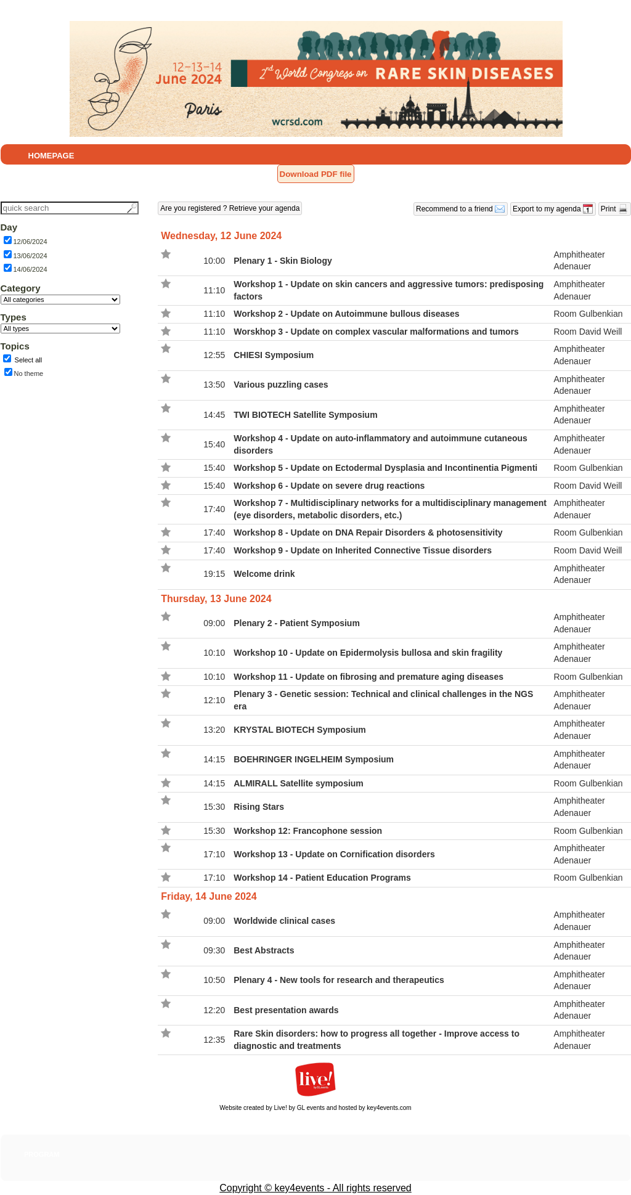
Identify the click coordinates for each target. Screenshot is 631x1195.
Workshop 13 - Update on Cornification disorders (334, 854)
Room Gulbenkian (587, 314)
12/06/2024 (30, 241)
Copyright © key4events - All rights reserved (315, 1188)
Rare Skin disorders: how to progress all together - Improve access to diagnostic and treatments (376, 1040)
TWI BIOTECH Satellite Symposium (305, 415)
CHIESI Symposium (274, 355)
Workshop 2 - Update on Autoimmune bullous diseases (346, 314)
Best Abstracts (264, 950)
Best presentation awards (286, 1010)
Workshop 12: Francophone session (308, 831)
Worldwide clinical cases (284, 921)
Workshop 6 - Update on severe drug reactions (329, 486)
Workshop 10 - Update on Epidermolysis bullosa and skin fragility (368, 653)
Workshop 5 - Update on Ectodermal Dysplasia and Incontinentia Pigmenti (385, 468)
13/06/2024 (30, 255)
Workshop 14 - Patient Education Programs (322, 878)
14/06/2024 (30, 269)
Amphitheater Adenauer (579, 261)
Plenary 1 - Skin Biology (283, 261)
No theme (29, 373)
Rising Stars (259, 807)
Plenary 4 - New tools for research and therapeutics (339, 980)
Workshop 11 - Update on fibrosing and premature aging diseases (368, 677)
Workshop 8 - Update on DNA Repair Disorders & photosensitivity (368, 532)
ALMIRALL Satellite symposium (299, 783)
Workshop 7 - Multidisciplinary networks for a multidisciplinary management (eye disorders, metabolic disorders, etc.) (390, 509)
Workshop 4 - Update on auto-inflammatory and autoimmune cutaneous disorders (380, 444)
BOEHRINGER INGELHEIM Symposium (314, 759)
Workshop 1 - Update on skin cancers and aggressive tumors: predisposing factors (388, 290)
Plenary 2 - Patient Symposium (297, 623)
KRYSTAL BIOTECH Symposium (299, 730)
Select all (29, 360)
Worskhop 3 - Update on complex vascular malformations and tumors (376, 331)
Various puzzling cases (281, 384)
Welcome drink (264, 574)
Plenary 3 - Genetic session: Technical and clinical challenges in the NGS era (383, 700)
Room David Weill (587, 331)
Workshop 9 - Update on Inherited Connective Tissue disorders (363, 550)
